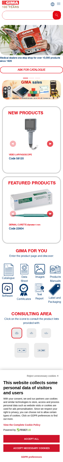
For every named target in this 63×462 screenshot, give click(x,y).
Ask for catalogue (31, 69)
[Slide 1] (31, 78)
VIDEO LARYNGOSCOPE (20, 154)
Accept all (31, 439)
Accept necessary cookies (31, 448)
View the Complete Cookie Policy (21, 425)
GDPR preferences (31, 457)
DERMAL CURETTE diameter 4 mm (24, 225)
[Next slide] (50, 143)
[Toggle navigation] (58, 4)
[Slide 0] (25, 78)
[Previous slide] (13, 143)
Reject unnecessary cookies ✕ (43, 376)
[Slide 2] (37, 78)
